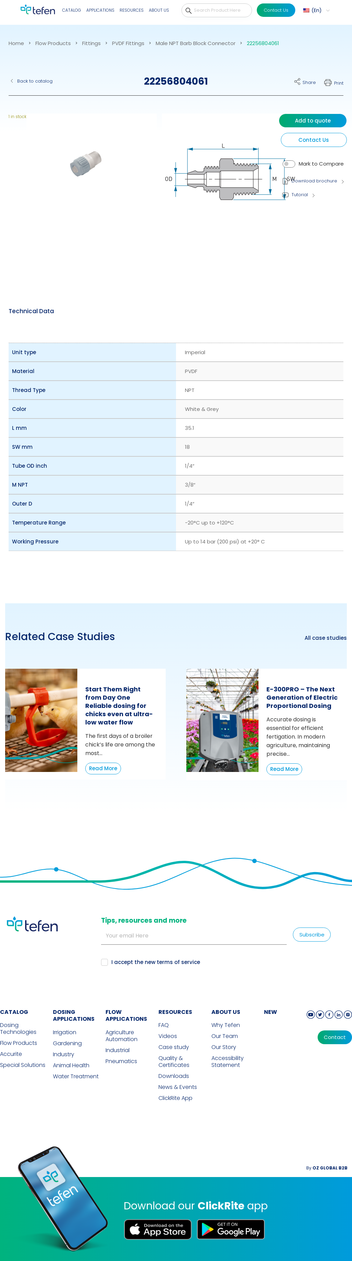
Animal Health (71, 1065)
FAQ (163, 1025)
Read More (103, 768)
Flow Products (53, 43)
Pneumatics (121, 1061)
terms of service (178, 962)
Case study (173, 1047)
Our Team (224, 1036)
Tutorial (300, 194)
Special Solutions (22, 1065)
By (327, 1168)
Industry (63, 1054)
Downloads (173, 1076)
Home (16, 43)
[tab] (31, 311)
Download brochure (314, 181)
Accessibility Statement (227, 1062)
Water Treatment (76, 1076)
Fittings (91, 43)
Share (309, 82)
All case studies (326, 638)
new (270, 1012)
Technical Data (31, 311)
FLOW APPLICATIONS (126, 1015)
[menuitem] (315, 10)
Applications (100, 10)
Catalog (71, 10)
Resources (132, 10)
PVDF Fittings (128, 43)
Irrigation (64, 1032)
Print (338, 83)
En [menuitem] (316, 10)
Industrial (118, 1050)
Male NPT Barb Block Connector (195, 43)
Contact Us (276, 10)
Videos (167, 1036)
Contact (335, 1037)
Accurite (11, 1054)
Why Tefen (225, 1025)
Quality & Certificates (173, 1062)
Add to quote (313, 120)
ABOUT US (225, 1012)
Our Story (223, 1047)
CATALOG (14, 1012)
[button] (87, 187)
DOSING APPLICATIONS (74, 1015)
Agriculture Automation (122, 1036)
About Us (159, 10)
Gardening (67, 1043)
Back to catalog (35, 81)
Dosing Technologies (18, 1029)
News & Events (177, 1087)
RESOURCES (175, 1012)
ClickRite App (175, 1098)
